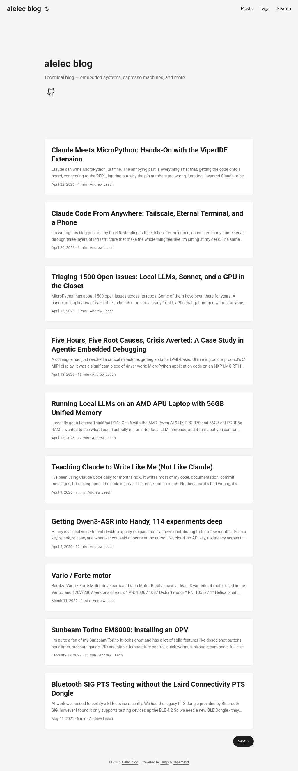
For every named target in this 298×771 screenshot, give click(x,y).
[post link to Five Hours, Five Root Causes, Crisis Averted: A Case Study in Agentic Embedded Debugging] (149, 357)
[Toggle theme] (46, 8)
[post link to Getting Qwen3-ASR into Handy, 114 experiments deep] (149, 533)
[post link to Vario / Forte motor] (149, 587)
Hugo (164, 762)
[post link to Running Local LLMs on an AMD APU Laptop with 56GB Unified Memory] (149, 420)
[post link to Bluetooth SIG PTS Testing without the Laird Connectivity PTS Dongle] (149, 701)
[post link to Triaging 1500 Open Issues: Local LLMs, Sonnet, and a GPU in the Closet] (149, 293)
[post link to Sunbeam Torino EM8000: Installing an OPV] (149, 642)
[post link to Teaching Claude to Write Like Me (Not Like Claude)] (149, 479)
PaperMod (181, 762)
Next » (243, 741)
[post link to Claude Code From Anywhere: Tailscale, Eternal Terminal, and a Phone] (149, 230)
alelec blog (24, 9)
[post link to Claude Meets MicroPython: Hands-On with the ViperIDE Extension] (149, 167)
